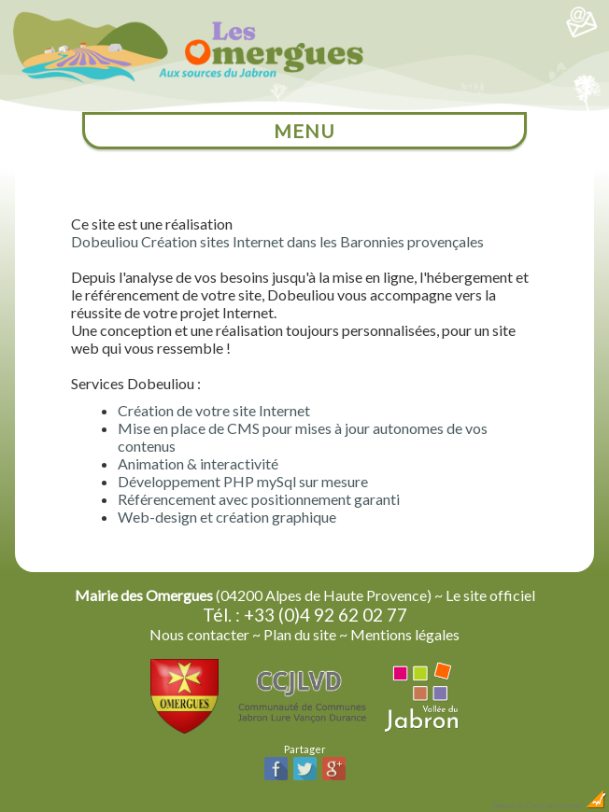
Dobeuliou (508, 805)
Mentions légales (405, 634)
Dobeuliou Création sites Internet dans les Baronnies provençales (277, 241)
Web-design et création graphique (227, 516)
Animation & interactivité (198, 463)
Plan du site (299, 634)
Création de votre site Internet (214, 410)
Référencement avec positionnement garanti (259, 499)
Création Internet (567, 805)
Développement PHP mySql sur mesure (243, 481)
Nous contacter (199, 634)
